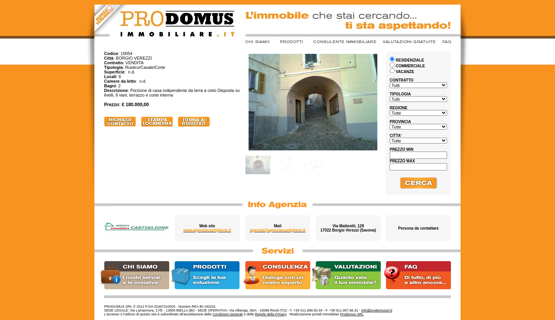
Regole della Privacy (270, 314)
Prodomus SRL (352, 314)
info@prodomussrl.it (376, 310)
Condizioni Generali (227, 314)
